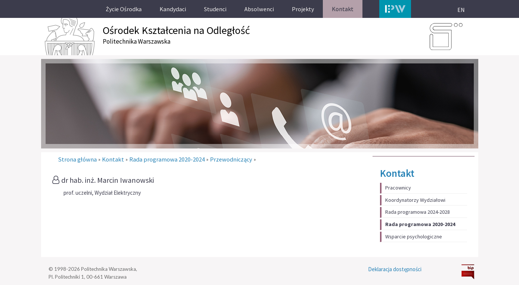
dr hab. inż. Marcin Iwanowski (107, 180)
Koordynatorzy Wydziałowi (415, 200)
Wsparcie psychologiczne (413, 236)
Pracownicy (398, 187)
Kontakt (397, 173)
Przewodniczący (231, 159)
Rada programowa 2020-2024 (420, 224)
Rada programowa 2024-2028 (417, 212)
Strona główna (77, 159)
